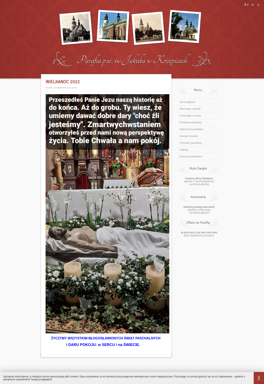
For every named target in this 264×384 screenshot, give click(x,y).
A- (258, 5)
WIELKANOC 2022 (63, 81)
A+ (247, 4)
